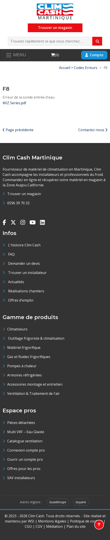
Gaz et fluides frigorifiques (28, 356)
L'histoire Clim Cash (24, 245)
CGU (28, 526)
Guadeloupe (57, 502)
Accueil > (66, 67)
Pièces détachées (21, 422)
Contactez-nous (92, 129)
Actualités (16, 281)
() (55, 54)
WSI (31, 521)
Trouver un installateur (27, 272)
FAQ (11, 254)
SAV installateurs (21, 477)
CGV (39, 526)
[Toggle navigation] (16, 55)
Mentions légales (52, 521)
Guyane (80, 502)
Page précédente (18, 129)
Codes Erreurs (85, 67)
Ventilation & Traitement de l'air (33, 393)
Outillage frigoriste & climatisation (35, 338)
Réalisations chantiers (26, 291)
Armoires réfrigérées (24, 375)
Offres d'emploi (20, 300)
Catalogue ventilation (24, 441)
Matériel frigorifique (23, 347)
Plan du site (76, 526)
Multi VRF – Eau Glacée (25, 431)
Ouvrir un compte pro (25, 459)
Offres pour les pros (23, 468)
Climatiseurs (17, 329)
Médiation (54, 526)
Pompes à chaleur (22, 366)
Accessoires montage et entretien (34, 384)
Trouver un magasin (55, 27)
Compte (94, 55)
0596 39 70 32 (18, 203)
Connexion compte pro (26, 450)
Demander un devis (24, 263)
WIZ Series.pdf (14, 103)
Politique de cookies (86, 521)
